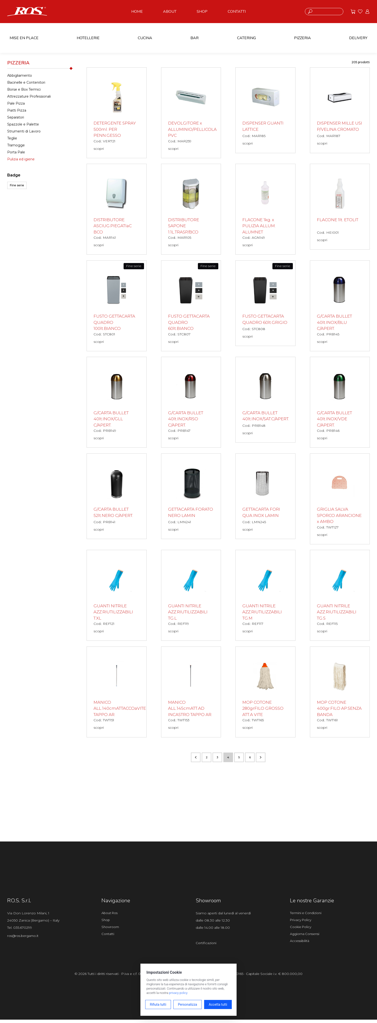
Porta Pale (16, 152)
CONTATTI (237, 11)
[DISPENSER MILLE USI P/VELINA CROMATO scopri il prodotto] (340, 112)
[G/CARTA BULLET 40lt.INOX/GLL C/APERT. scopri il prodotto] (117, 403)
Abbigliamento (19, 75)
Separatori (15, 117)
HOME (137, 11)
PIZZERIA (302, 38)
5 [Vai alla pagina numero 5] (239, 760)
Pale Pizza (16, 103)
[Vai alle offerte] (353, 11)
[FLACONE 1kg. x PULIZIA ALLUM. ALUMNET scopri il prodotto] (265, 209)
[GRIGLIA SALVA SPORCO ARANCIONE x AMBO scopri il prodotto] (340, 500)
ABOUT (169, 11)
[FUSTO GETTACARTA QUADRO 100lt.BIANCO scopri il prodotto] (117, 306)
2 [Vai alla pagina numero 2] (206, 760)
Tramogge (16, 145)
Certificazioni (206, 946)
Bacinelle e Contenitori (26, 82)
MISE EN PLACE (24, 38)
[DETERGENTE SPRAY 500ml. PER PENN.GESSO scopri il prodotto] (117, 112)
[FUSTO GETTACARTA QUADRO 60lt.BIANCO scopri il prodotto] (191, 306)
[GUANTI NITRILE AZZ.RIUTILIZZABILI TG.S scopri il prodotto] (340, 597)
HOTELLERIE (88, 38)
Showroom (111, 931)
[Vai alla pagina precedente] (196, 760)
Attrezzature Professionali (29, 96)
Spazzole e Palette (23, 124)
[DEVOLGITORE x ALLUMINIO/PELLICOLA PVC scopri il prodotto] (191, 112)
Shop (106, 923)
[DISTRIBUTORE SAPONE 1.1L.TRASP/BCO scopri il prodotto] (191, 209)
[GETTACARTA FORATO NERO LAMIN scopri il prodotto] (191, 498)
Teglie (12, 138)
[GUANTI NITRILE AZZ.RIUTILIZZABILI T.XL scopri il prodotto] (117, 597)
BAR (194, 38)
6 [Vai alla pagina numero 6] (250, 760)
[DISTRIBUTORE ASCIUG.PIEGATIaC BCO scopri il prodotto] (117, 209)
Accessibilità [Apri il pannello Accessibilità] (300, 945)
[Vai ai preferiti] (360, 11)
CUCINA (145, 38)
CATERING (246, 38)
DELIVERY (358, 38)
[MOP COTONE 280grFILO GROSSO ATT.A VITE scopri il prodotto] (265, 694)
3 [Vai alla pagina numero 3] (217, 760)
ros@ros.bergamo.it (24, 938)
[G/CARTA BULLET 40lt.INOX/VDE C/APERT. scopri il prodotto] (340, 403)
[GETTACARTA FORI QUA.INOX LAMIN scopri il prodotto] (265, 498)
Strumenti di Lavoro (24, 131)
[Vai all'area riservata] (367, 11)
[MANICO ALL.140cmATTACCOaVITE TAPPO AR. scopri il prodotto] (117, 694)
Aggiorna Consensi (306, 938)
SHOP (202, 11)
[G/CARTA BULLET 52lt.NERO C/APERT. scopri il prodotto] (117, 498)
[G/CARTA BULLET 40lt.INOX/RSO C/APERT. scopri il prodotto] (191, 403)
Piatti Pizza (16, 110)
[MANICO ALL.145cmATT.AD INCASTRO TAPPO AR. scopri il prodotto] (191, 694)
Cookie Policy (301, 931)
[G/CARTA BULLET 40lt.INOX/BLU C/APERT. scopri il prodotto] (340, 306)
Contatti (108, 938)
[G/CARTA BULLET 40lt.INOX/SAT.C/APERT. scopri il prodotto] (265, 401)
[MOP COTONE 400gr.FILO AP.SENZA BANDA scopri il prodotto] (340, 694)
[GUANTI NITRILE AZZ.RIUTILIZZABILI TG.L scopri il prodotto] (191, 597)
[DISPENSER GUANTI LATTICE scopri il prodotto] (265, 110)
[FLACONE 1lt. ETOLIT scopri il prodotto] (340, 207)
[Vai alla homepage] (27, 11)
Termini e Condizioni (307, 916)
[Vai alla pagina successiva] (260, 760)
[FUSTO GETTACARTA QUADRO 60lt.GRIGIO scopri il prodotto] (265, 304)
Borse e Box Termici (24, 89)
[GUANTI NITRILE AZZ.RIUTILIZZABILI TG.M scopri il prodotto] (265, 597)
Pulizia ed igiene (21, 159)
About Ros (110, 916)
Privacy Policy (301, 923)
